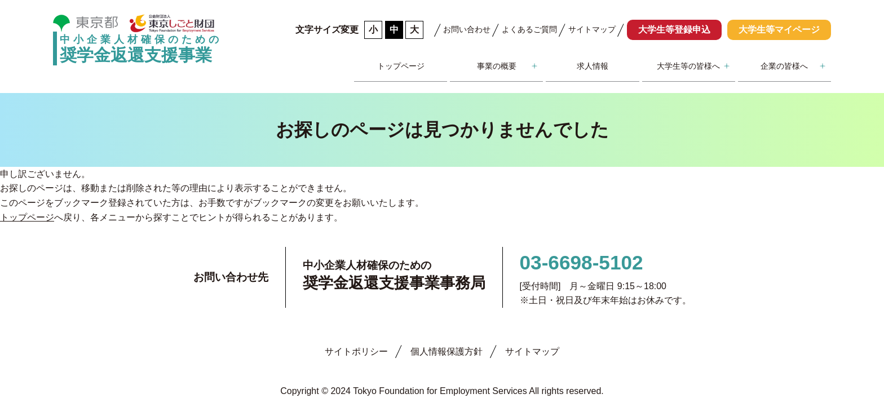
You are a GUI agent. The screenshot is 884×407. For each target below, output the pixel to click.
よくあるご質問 (529, 29)
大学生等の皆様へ (688, 65)
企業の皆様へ (784, 65)
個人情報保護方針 (446, 351)
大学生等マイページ (779, 29)
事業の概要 (496, 65)
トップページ (401, 65)
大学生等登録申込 (674, 29)
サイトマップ (592, 29)
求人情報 (592, 65)
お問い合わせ (466, 29)
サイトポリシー (356, 351)
